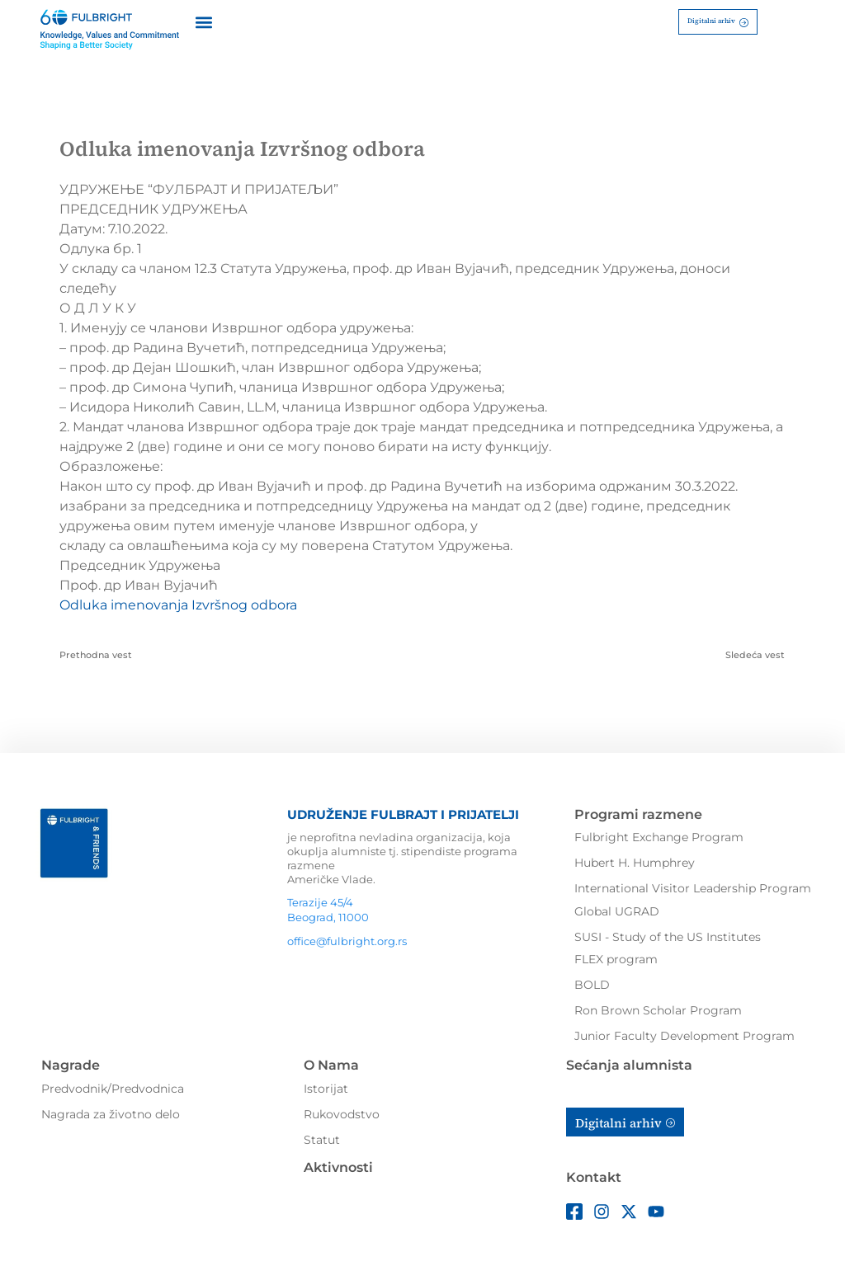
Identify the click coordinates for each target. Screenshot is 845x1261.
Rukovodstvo (342, 1114)
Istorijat (326, 1088)
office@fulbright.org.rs (347, 941)
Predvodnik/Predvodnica (112, 1088)
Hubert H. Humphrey (634, 862)
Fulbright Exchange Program (659, 837)
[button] (203, 21)
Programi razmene (638, 814)
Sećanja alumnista (629, 1065)
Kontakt (593, 1177)
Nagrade (70, 1065)
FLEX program (616, 959)
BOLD (592, 984)
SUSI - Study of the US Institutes (667, 936)
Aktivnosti (338, 1167)
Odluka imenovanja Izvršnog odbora (178, 605)
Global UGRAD (616, 911)
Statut (322, 1139)
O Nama (331, 1065)
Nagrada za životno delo (110, 1114)
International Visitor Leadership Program (692, 888)
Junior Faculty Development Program (684, 1035)
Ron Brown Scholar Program (658, 1010)
